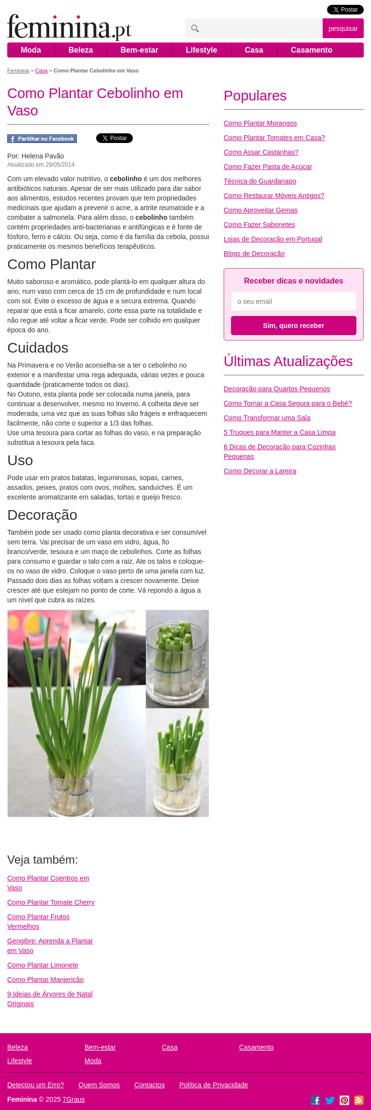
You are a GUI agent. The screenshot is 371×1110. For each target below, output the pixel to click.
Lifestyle (201, 50)
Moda (31, 50)
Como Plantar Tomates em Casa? (274, 138)
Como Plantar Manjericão (45, 979)
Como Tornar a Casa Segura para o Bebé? (288, 403)
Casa (254, 50)
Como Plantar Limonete (42, 965)
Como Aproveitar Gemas (261, 210)
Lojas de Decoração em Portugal (273, 239)
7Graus (74, 1099)
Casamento (311, 50)
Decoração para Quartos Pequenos (277, 389)
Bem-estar (139, 50)
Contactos (149, 1085)
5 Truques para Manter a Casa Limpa (280, 432)
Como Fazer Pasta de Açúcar (268, 167)
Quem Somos (99, 1085)
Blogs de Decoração (254, 253)
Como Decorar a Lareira (260, 471)
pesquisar (343, 28)
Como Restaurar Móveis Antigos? (274, 195)
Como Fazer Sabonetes (259, 224)
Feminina (18, 70)
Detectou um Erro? (35, 1085)
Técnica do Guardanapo (260, 181)
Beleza (81, 50)
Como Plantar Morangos (260, 123)
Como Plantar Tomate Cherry (51, 902)
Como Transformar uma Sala (267, 418)
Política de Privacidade (213, 1085)
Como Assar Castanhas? (261, 152)
